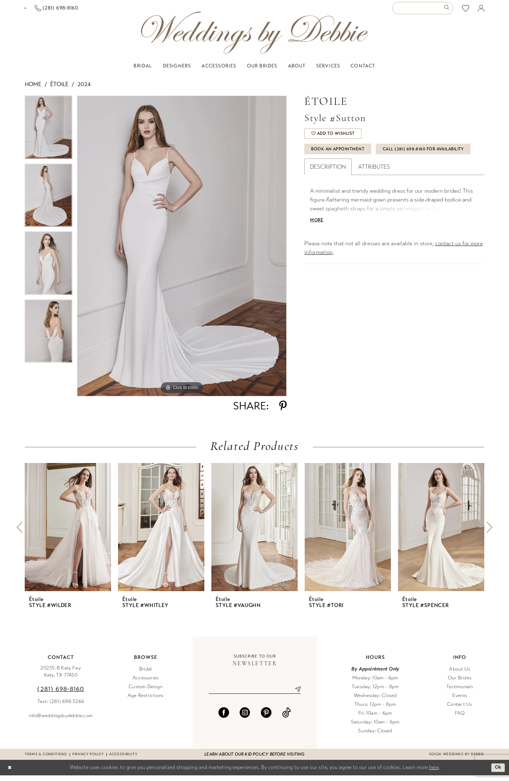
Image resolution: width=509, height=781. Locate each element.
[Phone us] (124, 11)
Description (328, 194)
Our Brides (460, 683)
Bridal (145, 675)
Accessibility (123, 760)
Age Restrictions (146, 701)
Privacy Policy (88, 760)
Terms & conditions (46, 760)
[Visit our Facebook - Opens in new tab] (223, 719)
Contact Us (459, 710)
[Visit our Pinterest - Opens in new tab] (266, 719)
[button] (481, 11)
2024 (83, 89)
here (434, 773)
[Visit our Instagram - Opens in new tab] (245, 719)
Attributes (374, 194)
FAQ (460, 719)
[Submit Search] (448, 11)
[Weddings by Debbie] (254, 38)
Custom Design (145, 692)
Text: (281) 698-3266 (60, 707)
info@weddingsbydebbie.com (61, 721)
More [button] (317, 249)
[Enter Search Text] (422, 11)
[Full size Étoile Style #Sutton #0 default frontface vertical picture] (181, 252)
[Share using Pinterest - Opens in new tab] (283, 411)
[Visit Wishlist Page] (466, 10)
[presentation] (68, 533)
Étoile (59, 89)
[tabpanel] (48, 135)
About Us (459, 675)
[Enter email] (255, 695)
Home (33, 89)
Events (459, 701)
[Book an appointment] (59, 11)
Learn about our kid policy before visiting (254, 759)
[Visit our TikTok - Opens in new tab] (286, 719)
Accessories (146, 683)
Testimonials (459, 692)
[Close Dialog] (10, 773)
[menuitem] (60, 11)
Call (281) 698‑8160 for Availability (357, 176)
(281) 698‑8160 (60, 694)
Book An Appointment (341, 158)
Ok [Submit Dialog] (497, 773)
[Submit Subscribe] (295, 695)
